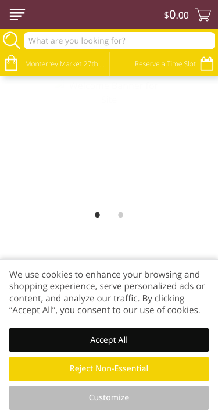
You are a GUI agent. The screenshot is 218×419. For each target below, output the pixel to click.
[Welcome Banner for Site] (109, 140)
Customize (109, 397)
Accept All (109, 340)
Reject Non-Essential (109, 368)
